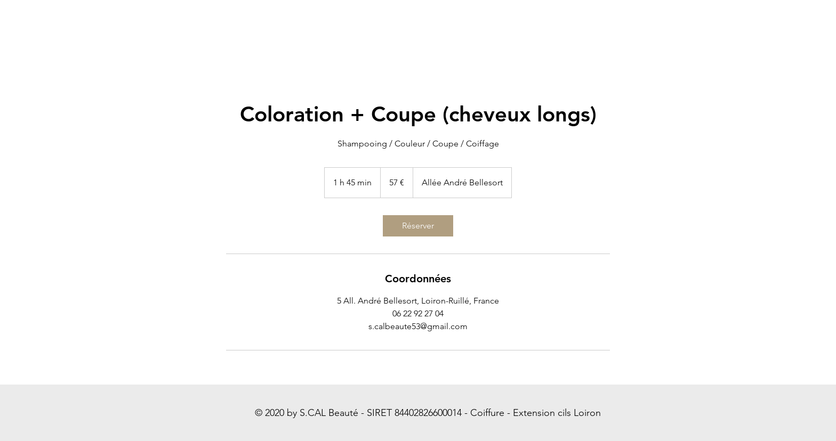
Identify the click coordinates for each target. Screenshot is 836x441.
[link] (418, 225)
